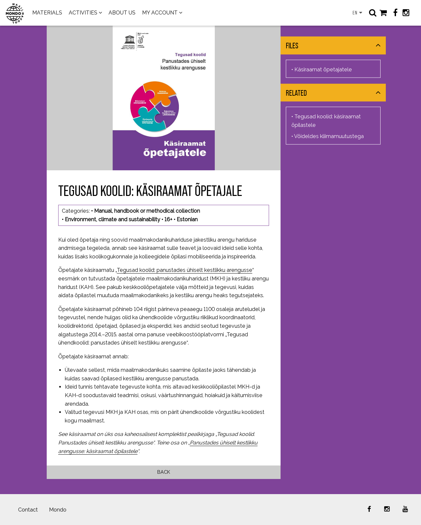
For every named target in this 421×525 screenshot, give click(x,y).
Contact (28, 510)
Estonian (187, 219)
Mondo (57, 510)
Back (163, 472)
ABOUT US (122, 13)
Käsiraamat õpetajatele (323, 69)
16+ (168, 219)
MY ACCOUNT (160, 13)
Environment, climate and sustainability (112, 219)
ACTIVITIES (83, 13)
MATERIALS (47, 13)
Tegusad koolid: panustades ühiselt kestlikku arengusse (184, 270)
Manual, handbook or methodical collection (147, 211)
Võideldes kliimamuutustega (329, 136)
